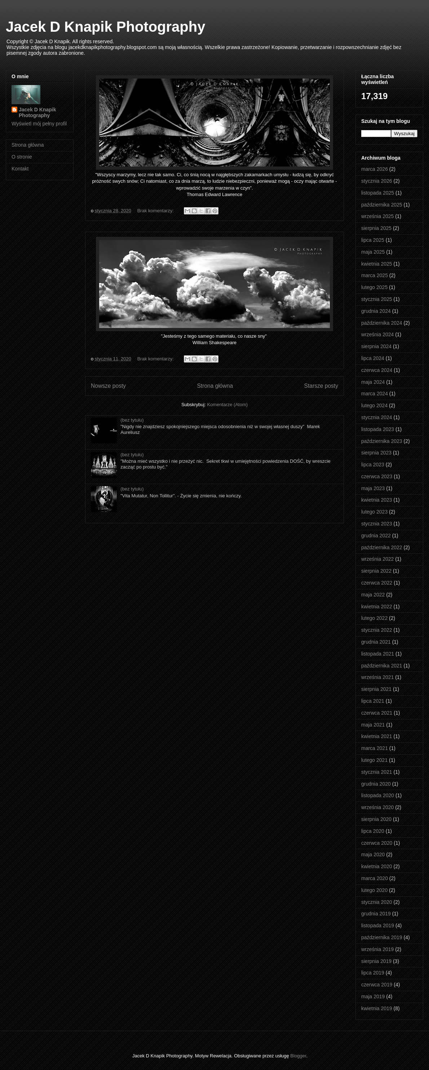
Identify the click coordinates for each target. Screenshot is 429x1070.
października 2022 (381, 547)
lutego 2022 (374, 618)
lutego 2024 (374, 405)
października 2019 (381, 937)
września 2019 (377, 949)
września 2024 (377, 334)
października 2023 (381, 441)
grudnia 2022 (376, 535)
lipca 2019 (372, 973)
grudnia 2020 (376, 784)
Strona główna (215, 386)
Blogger (298, 1055)
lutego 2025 (374, 287)
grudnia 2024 (376, 311)
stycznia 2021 (376, 772)
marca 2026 (374, 169)
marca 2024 (374, 393)
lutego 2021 (374, 760)
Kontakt (20, 169)
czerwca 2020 (376, 843)
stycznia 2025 (376, 299)
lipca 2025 (372, 240)
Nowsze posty (108, 386)
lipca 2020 (372, 831)
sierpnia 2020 (376, 819)
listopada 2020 (377, 795)
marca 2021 (374, 748)
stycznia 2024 (376, 417)
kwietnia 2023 (376, 500)
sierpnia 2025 (376, 228)
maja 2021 (373, 725)
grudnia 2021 (376, 642)
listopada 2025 (377, 193)
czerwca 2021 (376, 713)
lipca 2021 (372, 701)
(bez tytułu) (131, 420)
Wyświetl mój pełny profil (39, 123)
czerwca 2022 (376, 583)
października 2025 (381, 205)
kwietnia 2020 (376, 866)
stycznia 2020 (376, 902)
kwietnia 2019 (376, 1008)
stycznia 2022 (376, 630)
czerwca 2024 (376, 370)
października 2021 (381, 666)
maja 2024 (373, 382)
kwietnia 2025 (376, 264)
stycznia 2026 (376, 181)
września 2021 (377, 677)
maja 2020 (373, 854)
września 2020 (377, 807)
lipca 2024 (372, 358)
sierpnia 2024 (376, 346)
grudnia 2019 (376, 913)
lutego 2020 (374, 890)
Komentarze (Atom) (227, 404)
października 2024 (381, 323)
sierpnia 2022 (376, 571)
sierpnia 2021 (376, 689)
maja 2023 (373, 488)
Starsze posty (321, 386)
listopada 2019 (377, 925)
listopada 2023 (377, 429)
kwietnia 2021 (376, 736)
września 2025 (377, 216)
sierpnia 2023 (376, 453)
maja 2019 (373, 996)
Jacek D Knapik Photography (105, 27)
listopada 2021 (377, 654)
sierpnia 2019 (376, 961)
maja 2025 (373, 252)
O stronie (22, 157)
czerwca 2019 (376, 984)
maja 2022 (373, 595)
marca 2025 (374, 275)
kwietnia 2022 (376, 606)
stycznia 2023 (376, 524)
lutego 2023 (374, 512)
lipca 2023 (372, 464)
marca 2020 (374, 878)
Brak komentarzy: (156, 210)
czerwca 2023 (376, 476)
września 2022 (377, 559)
